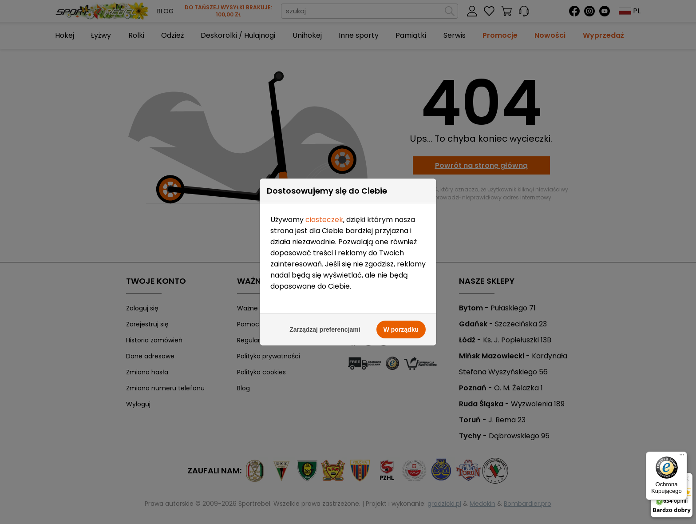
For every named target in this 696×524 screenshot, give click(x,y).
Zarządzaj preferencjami (324, 309)
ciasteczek (324, 200)
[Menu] (681, 457)
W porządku (401, 309)
